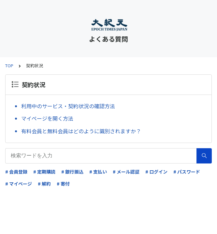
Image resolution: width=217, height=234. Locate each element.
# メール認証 (126, 171)
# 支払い (98, 171)
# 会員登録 (16, 171)
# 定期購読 (44, 171)
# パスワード (186, 171)
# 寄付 (63, 183)
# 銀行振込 (72, 171)
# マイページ (18, 183)
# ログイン (156, 171)
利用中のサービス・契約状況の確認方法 (68, 106)
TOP (9, 65)
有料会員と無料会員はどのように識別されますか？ (81, 131)
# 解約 (44, 183)
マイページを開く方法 (47, 118)
